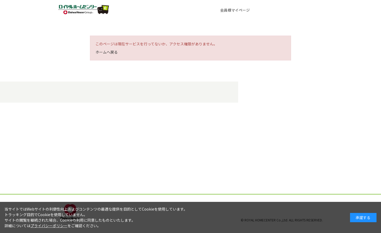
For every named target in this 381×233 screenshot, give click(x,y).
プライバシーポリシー (48, 225)
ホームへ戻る (107, 52)
